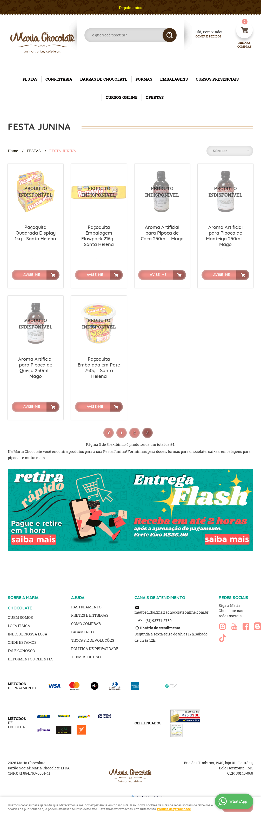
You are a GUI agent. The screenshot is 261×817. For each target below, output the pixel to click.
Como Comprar (86, 623)
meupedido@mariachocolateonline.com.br (172, 612)
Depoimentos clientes (30, 659)
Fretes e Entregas (90, 615)
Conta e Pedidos (204, 36)
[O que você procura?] (170, 35)
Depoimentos (130, 7)
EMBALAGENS (174, 79)
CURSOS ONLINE (122, 97)
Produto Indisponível (35, 192)
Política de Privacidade (94, 648)
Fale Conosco (21, 650)
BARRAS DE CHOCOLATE (104, 79)
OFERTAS (155, 97)
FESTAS (30, 79)
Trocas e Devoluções (92, 640)
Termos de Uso (86, 656)
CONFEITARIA (58, 79)
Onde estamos (22, 642)
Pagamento (82, 631)
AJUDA (77, 598)
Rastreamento (86, 606)
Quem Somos (20, 617)
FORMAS (144, 79)
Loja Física (19, 625)
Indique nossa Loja (27, 634)
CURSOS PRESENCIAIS (217, 79)
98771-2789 (158, 620)
